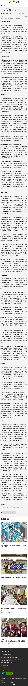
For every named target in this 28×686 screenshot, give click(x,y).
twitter (4, 10)
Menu (2, 2)
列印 (12, 10)
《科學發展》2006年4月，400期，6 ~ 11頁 (12, 507)
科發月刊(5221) (12, 512)
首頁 (1, 8)
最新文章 (9, 8)
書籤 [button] (15, 10)
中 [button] (9, 10)
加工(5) (5, 512)
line (7, 10)
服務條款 (3, 667)
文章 (6, 8)
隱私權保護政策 (4, 665)
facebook (2, 10)
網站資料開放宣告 (5, 670)
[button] (26, 2)
